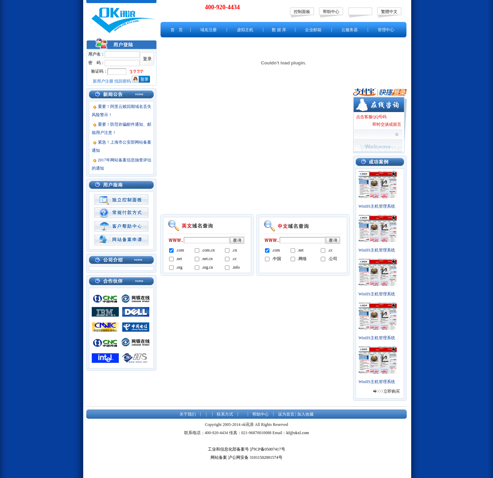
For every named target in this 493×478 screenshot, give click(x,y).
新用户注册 (103, 81)
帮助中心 (331, 11)
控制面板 (302, 11)
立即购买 (391, 391)
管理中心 (386, 29)
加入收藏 (305, 414)
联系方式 (225, 414)
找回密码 (122, 81)
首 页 (176, 29)
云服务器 (349, 29)
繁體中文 (389, 11)
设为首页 (286, 414)
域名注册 (208, 29)
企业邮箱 (313, 29)
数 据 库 (279, 29)
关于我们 (187, 414)
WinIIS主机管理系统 (376, 206)
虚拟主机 (245, 29)
